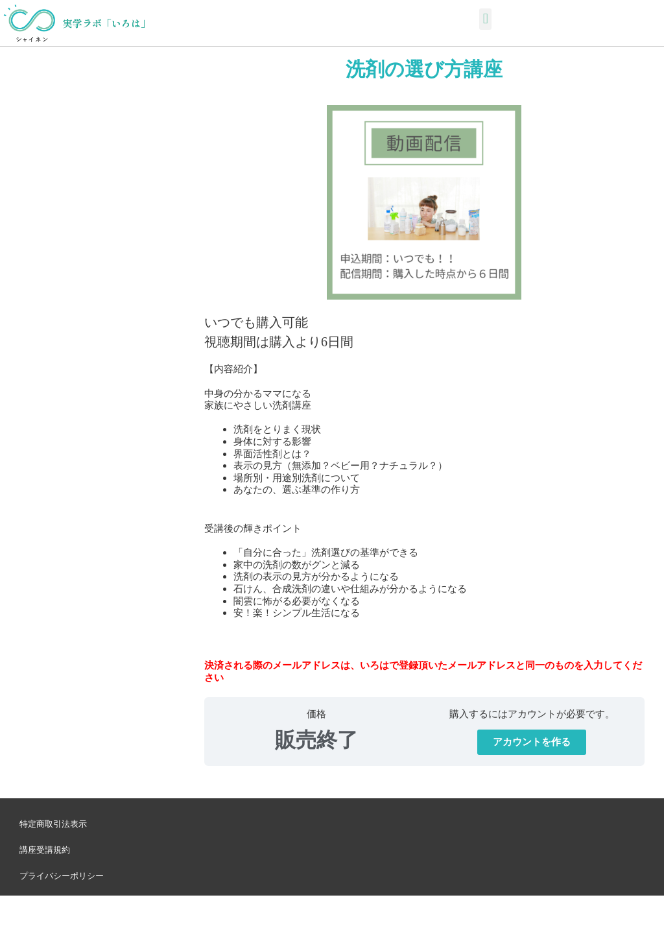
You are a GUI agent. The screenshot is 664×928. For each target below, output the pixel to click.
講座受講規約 (44, 850)
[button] (485, 19)
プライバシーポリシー (61, 876)
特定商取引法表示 (53, 824)
